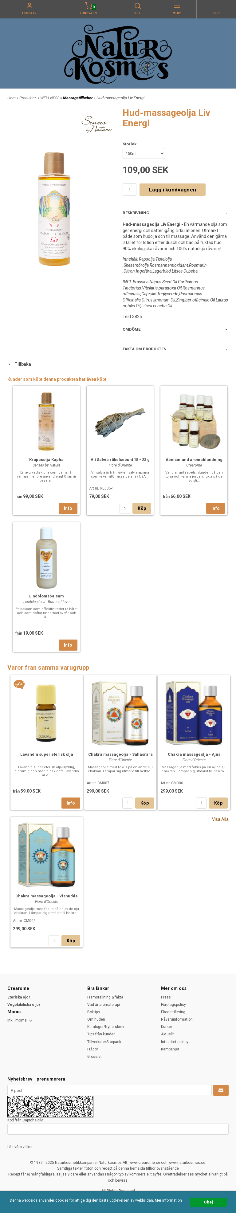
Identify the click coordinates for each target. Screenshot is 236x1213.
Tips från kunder (101, 1034)
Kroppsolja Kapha (46, 459)
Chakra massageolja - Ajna (194, 754)
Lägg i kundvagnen (172, 190)
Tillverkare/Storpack (104, 1042)
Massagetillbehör (78, 98)
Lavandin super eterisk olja (46, 754)
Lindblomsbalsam (46, 596)
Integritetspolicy (174, 1042)
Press (166, 997)
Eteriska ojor (18, 997)
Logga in (29, 13)
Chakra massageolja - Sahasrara (120, 754)
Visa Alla (220, 819)
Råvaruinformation (177, 1019)
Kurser (166, 1027)
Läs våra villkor (20, 1147)
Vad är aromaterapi (103, 1004)
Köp (142, 508)
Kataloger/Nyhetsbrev (105, 1027)
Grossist (94, 1056)
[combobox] (20, 1020)
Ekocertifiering (173, 1012)
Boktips (93, 1012)
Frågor (92, 1049)
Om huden (96, 1019)
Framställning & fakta (105, 997)
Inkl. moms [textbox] (17, 1020)
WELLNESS (50, 98)
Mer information (168, 1200)
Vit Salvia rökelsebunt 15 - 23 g (120, 459)
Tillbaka (19, 364)
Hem (11, 98)
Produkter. (28, 98)
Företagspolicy (173, 1004)
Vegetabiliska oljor (23, 1004)
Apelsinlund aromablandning (194, 459)
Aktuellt (167, 1034)
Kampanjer (170, 1049)
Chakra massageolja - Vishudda (46, 896)
